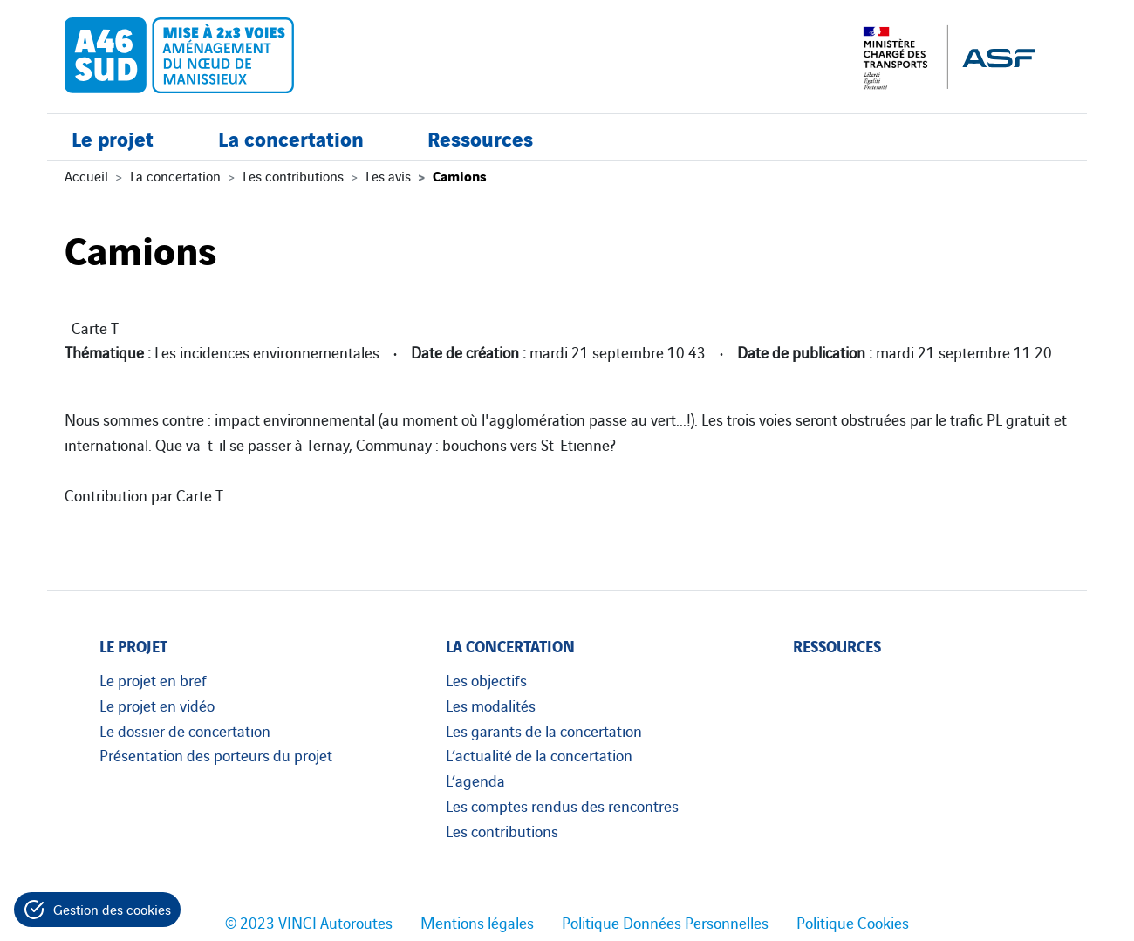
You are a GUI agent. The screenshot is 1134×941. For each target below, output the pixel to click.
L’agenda (475, 779)
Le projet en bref (153, 679)
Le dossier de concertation (184, 730)
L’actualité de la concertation (539, 754)
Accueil (86, 175)
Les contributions (293, 175)
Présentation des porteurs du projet (215, 754)
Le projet (113, 137)
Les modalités (491, 704)
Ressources (480, 137)
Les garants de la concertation (544, 730)
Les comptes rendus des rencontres (562, 805)
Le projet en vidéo (157, 704)
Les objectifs (486, 679)
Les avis (388, 175)
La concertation (291, 137)
